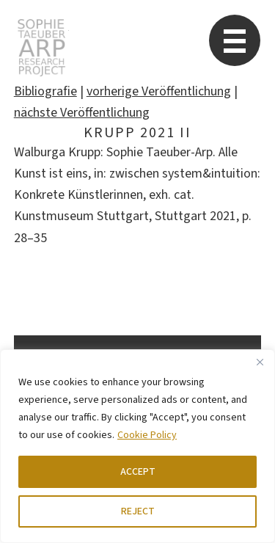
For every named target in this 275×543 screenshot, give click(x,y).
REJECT (138, 511)
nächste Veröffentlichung (82, 112)
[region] (137, 446)
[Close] (259, 362)
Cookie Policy (147, 435)
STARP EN (41, 48)
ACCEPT (137, 471)
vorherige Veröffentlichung (159, 91)
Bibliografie (45, 91)
